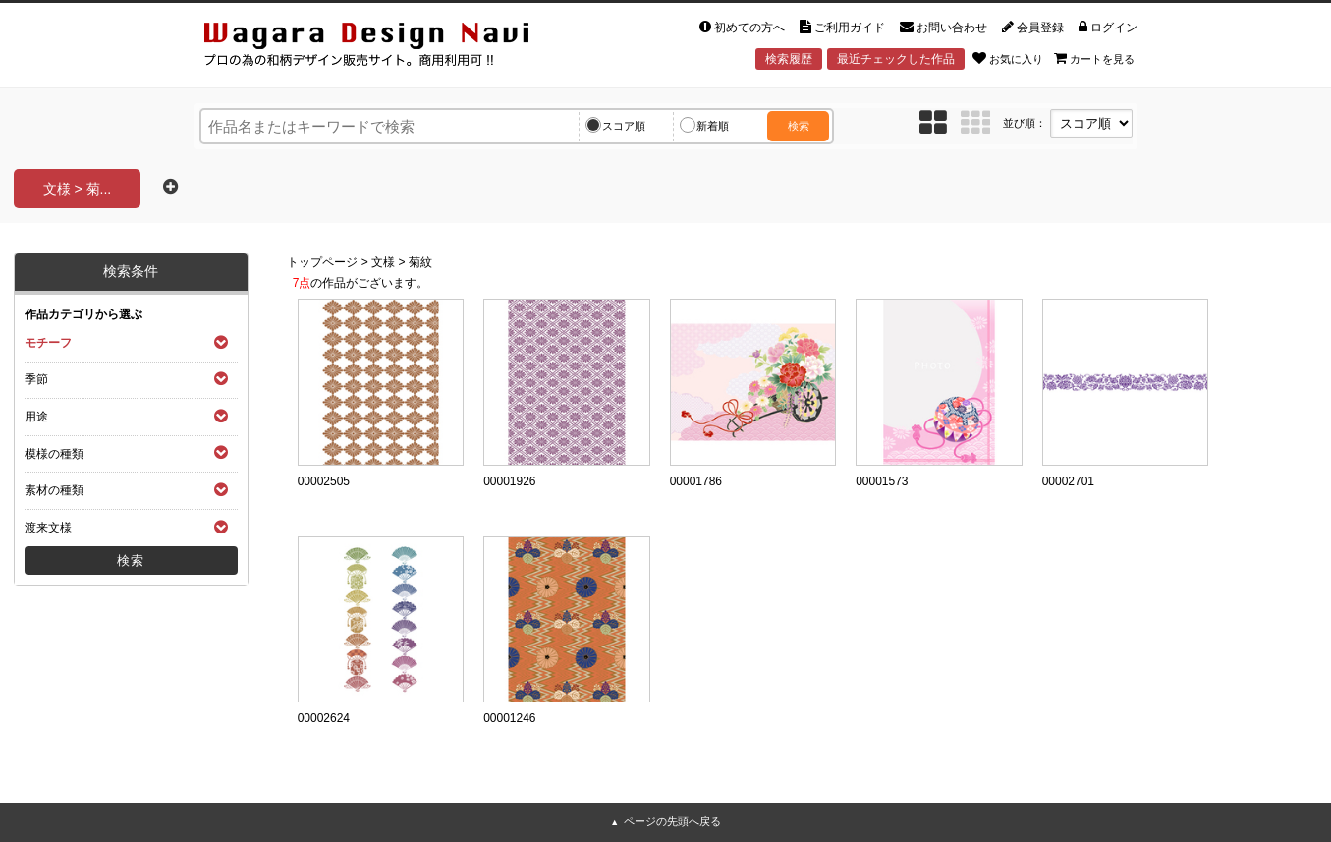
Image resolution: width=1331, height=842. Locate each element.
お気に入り (1007, 58)
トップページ (322, 262)
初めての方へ (742, 27)
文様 (383, 262)
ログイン (1108, 27)
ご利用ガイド (842, 27)
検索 (798, 126)
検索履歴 (788, 59)
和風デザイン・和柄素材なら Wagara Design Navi (383, 48)
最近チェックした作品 (896, 59)
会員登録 (1033, 27)
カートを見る (1094, 58)
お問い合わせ (943, 27)
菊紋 (420, 262)
